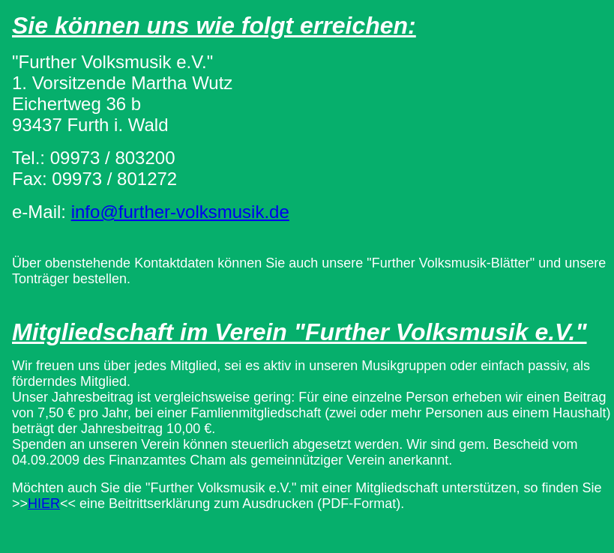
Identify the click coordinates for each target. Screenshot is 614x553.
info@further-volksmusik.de (180, 212)
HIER (44, 503)
